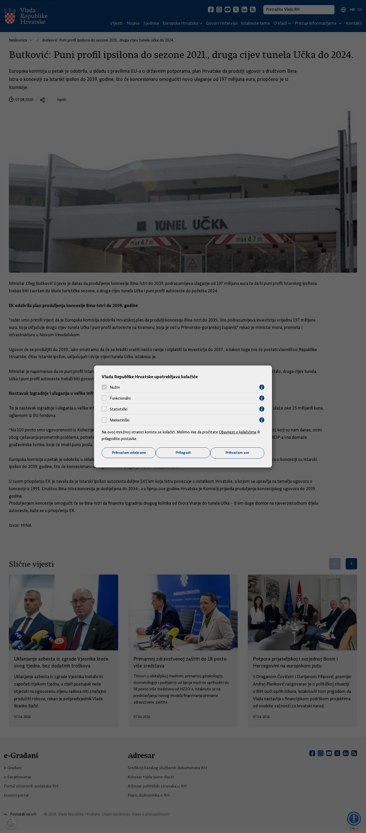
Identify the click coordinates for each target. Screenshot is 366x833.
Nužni (115, 387)
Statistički (118, 409)
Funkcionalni (120, 398)
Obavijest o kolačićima (238, 432)
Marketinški (119, 420)
